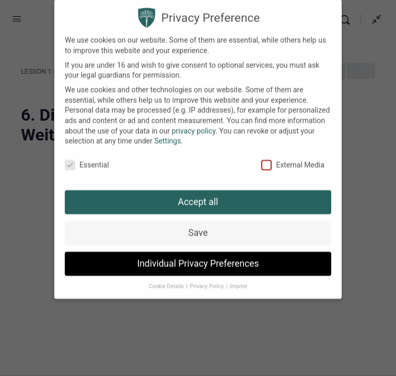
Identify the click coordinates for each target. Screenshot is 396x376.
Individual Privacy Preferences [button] (198, 256)
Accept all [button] (198, 195)
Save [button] (197, 225)
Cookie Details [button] (167, 279)
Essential (87, 158)
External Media (292, 158)
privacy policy (194, 124)
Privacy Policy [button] (207, 279)
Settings (167, 134)
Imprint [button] (238, 279)
